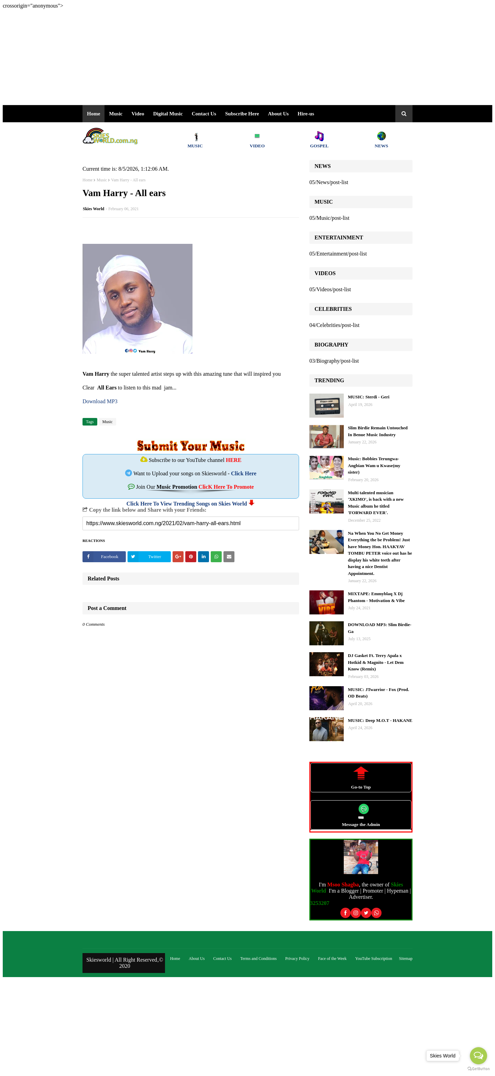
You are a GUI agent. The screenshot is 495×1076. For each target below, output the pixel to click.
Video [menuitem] (138, 113)
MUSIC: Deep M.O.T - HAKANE (380, 720)
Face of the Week (332, 958)
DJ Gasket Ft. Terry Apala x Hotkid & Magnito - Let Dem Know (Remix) (376, 662)
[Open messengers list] (478, 1055)
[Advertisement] (209, 57)
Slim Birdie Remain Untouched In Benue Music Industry (378, 431)
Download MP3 (100, 401)
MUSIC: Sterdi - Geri (368, 396)
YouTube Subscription (373, 958)
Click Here (243, 473)
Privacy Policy (297, 958)
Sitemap (405, 958)
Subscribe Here (242, 113)
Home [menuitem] (93, 113)
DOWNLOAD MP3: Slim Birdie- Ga (379, 628)
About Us (278, 113)
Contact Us (222, 958)
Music (102, 180)
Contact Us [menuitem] (204, 113)
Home (87, 180)
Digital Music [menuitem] (168, 113)
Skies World (93, 208)
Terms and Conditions (258, 958)
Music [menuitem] (115, 113)
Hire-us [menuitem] (306, 113)
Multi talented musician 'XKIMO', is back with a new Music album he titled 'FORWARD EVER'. (376, 503)
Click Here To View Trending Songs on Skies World (186, 504)
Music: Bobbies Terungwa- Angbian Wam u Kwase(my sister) (374, 465)
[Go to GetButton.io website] (479, 1069)
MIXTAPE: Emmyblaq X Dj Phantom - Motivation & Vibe (376, 597)
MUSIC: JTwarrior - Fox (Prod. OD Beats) (378, 693)
